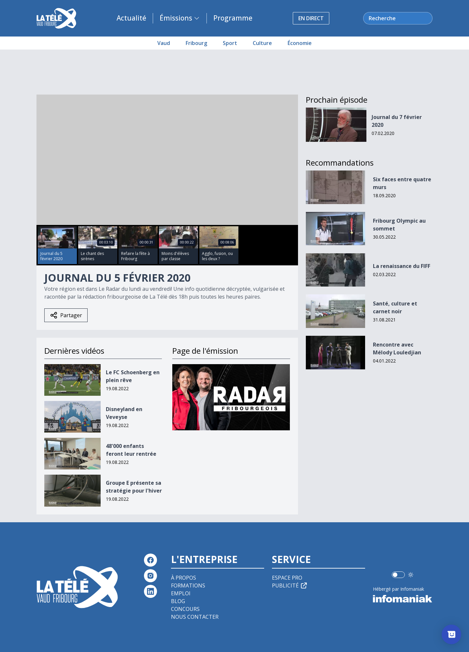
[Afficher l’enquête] (451, 634)
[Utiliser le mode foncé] (410, 574)
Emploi (181, 593)
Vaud (163, 43)
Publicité (290, 585)
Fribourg (196, 43)
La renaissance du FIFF (401, 266)
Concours (185, 609)
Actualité (131, 17)
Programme (232, 17)
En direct (311, 18)
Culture (262, 43)
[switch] (398, 574)
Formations (188, 585)
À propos (183, 577)
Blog (178, 601)
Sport (230, 43)
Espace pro (287, 577)
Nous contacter (195, 616)
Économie (300, 43)
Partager (66, 315)
